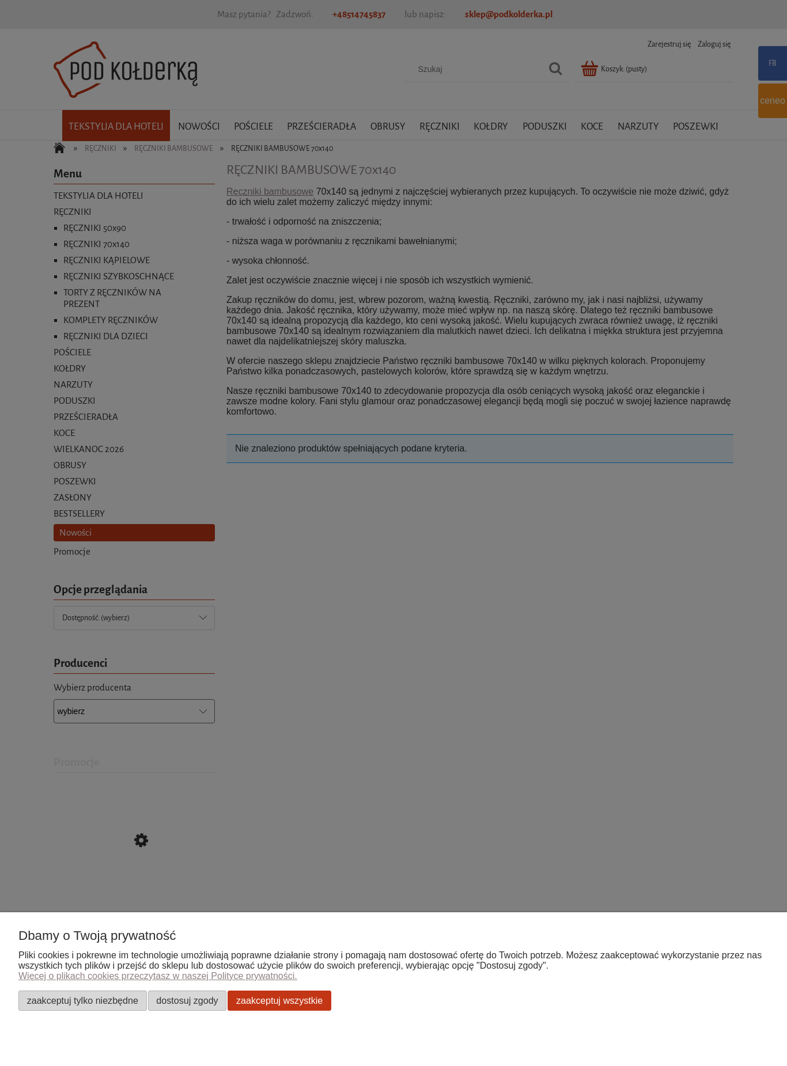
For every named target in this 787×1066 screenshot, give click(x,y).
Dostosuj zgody (187, 1000)
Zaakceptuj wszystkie (279, 1000)
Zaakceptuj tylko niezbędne (82, 1000)
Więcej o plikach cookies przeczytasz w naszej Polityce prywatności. (157, 976)
